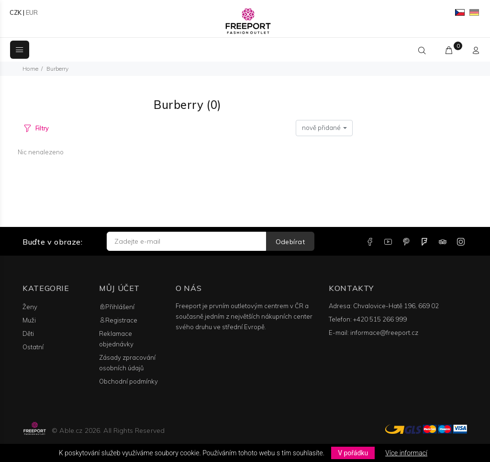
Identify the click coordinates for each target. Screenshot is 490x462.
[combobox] (324, 128)
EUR (32, 12)
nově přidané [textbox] (321, 127)
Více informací (406, 453)
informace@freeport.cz (384, 332)
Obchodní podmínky (128, 381)
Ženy (29, 307)
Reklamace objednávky (116, 339)
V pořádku (353, 453)
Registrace (118, 320)
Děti (28, 333)
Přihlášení (116, 307)
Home (30, 68)
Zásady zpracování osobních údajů (127, 363)
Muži (29, 320)
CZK (16, 12)
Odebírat (290, 241)
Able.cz (70, 430)
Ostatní (33, 347)
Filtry (42, 128)
